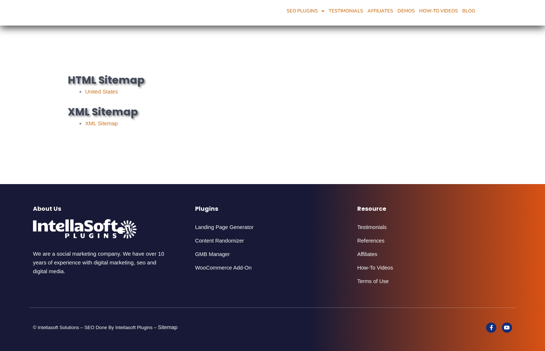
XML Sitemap (102, 123)
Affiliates (380, 11)
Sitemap (168, 327)
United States (102, 91)
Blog (468, 11)
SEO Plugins (305, 11)
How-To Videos (438, 11)
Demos (406, 11)
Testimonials (346, 11)
